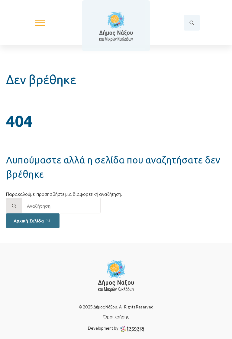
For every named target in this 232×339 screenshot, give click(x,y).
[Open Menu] (40, 23)
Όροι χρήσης (116, 316)
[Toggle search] (192, 23)
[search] (14, 206)
